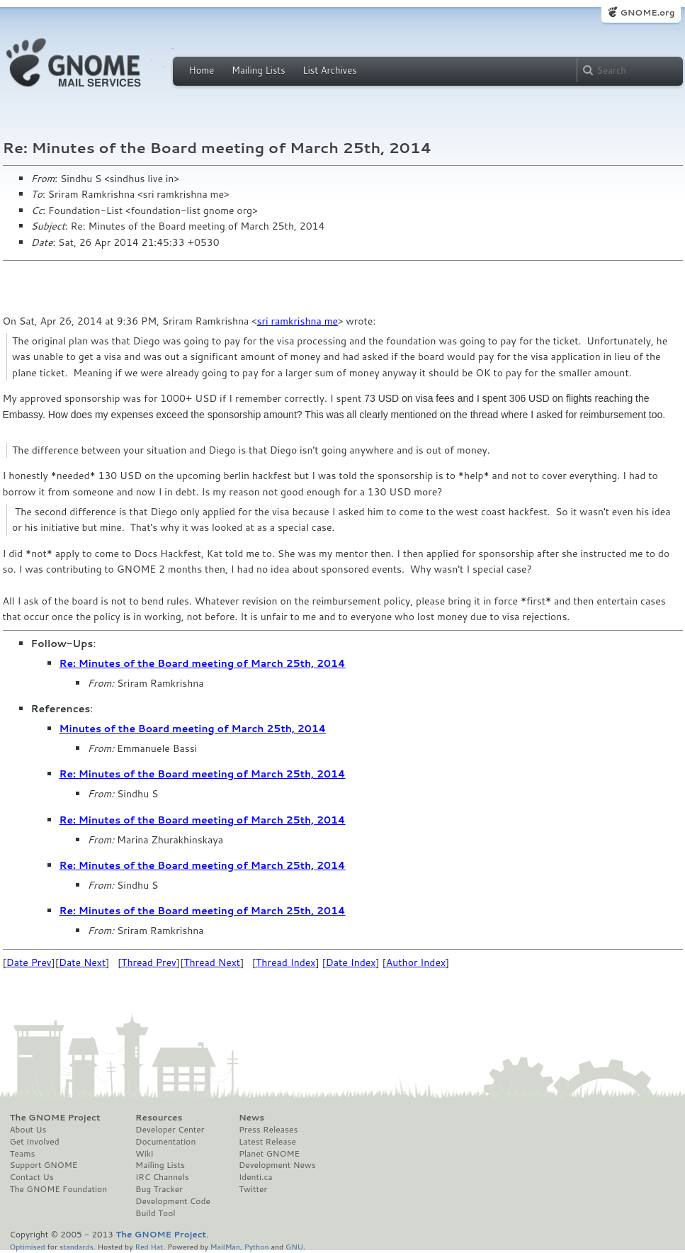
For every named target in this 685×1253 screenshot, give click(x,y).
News (251, 1117)
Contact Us (32, 1177)
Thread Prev (148, 962)
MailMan (225, 1246)
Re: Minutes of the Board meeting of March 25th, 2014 (203, 663)
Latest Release (267, 1141)
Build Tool (155, 1213)
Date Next (82, 962)
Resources (158, 1117)
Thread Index (286, 962)
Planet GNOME (269, 1153)
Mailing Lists (258, 70)
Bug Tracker (159, 1189)
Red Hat (149, 1246)
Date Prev (29, 962)
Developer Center (169, 1129)
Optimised (27, 1246)
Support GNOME (44, 1165)
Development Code (172, 1201)
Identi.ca (256, 1177)
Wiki (144, 1153)
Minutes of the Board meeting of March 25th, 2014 (193, 728)
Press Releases (268, 1129)
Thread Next (211, 962)
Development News (277, 1165)
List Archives (329, 70)
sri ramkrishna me (298, 321)
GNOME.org (647, 12)
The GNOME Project (55, 1117)
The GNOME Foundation (59, 1189)
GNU (294, 1246)
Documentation (165, 1141)
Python (256, 1246)
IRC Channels (162, 1177)
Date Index (351, 962)
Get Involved (35, 1141)
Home (202, 70)
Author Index (416, 962)
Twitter (253, 1189)
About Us (28, 1129)
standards (77, 1246)
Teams (22, 1153)
